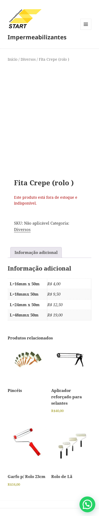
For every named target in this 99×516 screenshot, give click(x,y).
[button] (87, 504)
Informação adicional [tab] (36, 252)
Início (12, 59)
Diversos (28, 59)
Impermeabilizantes (37, 37)
